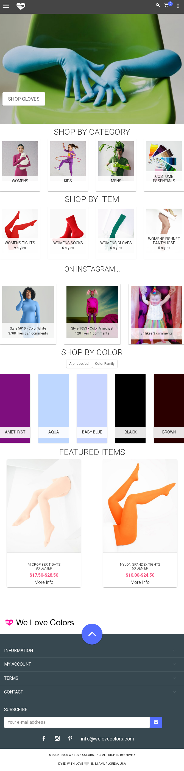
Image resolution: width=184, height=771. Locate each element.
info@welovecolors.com (107, 739)
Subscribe (15, 709)
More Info (44, 582)
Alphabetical (79, 363)
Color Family (105, 363)
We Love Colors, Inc (85, 755)
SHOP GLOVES (24, 99)
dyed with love (70, 764)
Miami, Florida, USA (110, 764)
